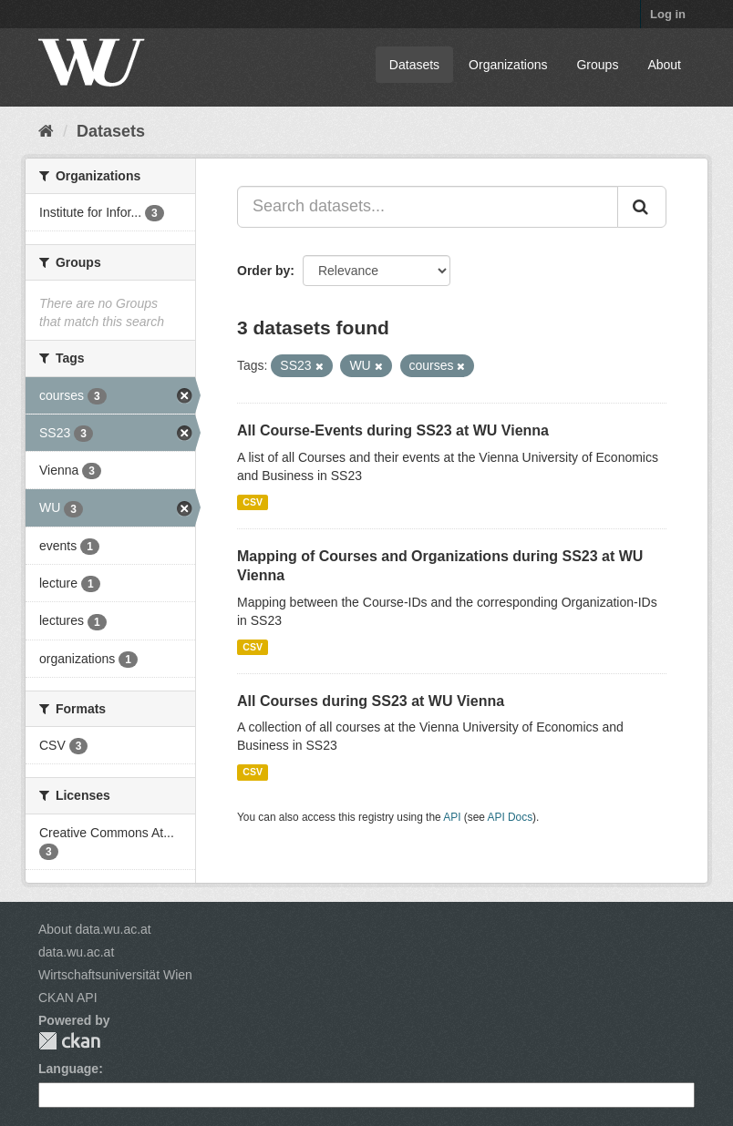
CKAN (69, 1040)
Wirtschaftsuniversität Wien (115, 974)
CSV (253, 501)
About (664, 64)
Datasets (414, 64)
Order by (263, 270)
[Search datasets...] (427, 207)
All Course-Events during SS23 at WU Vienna (393, 430)
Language (68, 1068)
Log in (668, 14)
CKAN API (68, 997)
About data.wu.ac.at (94, 929)
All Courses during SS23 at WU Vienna (370, 701)
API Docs (510, 817)
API (451, 817)
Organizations (508, 64)
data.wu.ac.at (76, 952)
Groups (597, 64)
